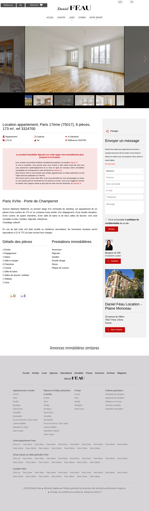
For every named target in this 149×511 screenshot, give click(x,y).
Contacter (113, 261)
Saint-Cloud (17, 409)
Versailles (17, 412)
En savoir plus (110, 164)
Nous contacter (115, 329)
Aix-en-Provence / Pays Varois (25, 420)
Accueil (74, 8)
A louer (78, 390)
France (16, 394)
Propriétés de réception (114, 394)
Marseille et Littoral (20, 427)
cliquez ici (74, 162)
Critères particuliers (114, 390)
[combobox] (124, 171)
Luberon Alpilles (19, 423)
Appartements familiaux (114, 398)
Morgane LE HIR (113, 253)
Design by (92, 492)
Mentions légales (51, 488)
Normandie (17, 416)
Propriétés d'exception (114, 409)
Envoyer (111, 229)
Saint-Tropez (18, 431)
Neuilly (15, 402)
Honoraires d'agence (116, 488)
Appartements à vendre (24, 390)
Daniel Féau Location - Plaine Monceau (123, 306)
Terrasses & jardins (113, 405)
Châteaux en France (113, 402)
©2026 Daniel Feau (32, 488)
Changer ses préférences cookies (65, 492)
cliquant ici (58, 170)
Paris (15, 398)
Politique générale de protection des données (83, 488)
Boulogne (17, 405)
